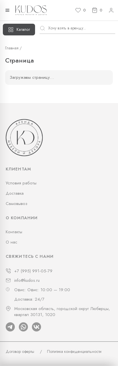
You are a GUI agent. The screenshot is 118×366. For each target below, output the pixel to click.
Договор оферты (20, 351)
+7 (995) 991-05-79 (33, 271)
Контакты (14, 232)
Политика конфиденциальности (74, 351)
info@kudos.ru (27, 280)
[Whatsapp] (23, 326)
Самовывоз (16, 203)
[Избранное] (80, 10)
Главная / (13, 48)
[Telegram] (10, 326)
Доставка (15, 193)
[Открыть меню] (7, 10)
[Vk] (36, 326)
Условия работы (21, 183)
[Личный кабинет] (111, 10)
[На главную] (31, 10)
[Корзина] (97, 10)
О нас (11, 242)
